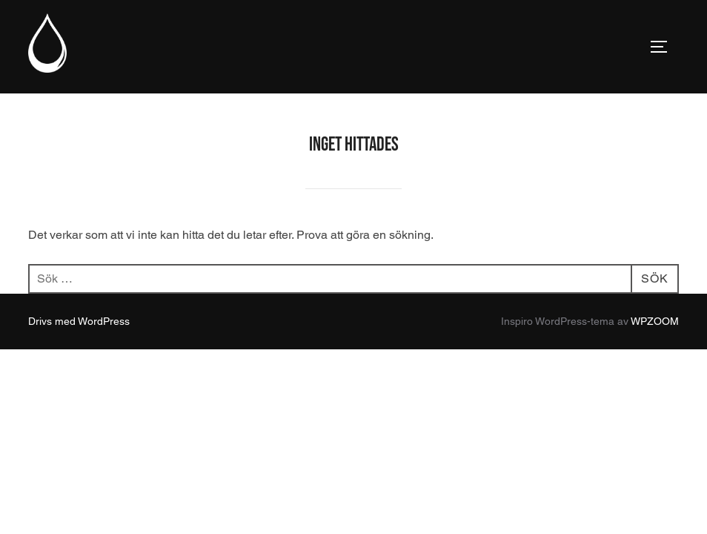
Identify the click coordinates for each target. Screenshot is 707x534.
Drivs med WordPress (79, 321)
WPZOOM (655, 321)
